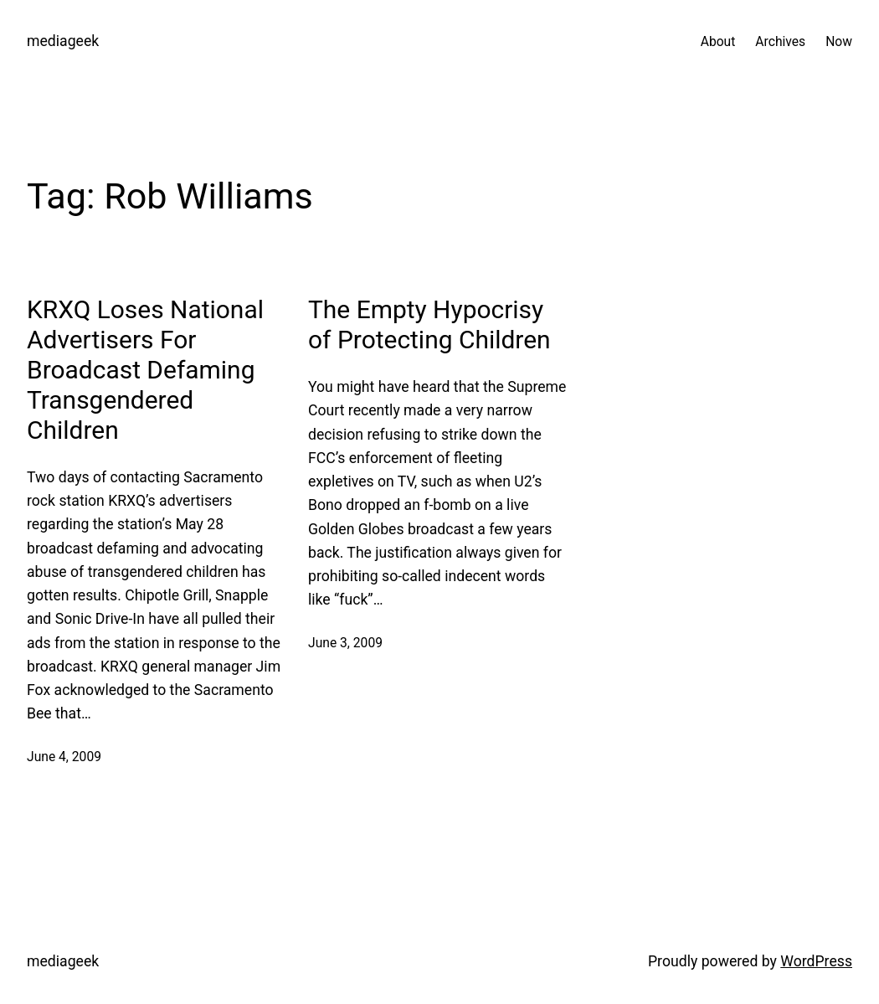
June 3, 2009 (345, 643)
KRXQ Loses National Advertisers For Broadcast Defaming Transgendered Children (145, 370)
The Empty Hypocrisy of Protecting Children (429, 324)
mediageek (63, 41)
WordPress (816, 961)
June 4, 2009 (64, 757)
